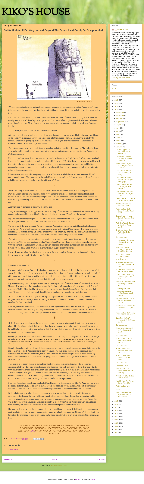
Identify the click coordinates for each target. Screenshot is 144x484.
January (119, 147)
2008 (117, 423)
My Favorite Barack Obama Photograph (124, 255)
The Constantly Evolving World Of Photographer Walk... (125, 264)
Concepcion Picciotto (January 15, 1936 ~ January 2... (124, 159)
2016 (117, 109)
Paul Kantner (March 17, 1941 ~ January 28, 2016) (125, 172)
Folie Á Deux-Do (122, 259)
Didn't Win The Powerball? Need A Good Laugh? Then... (125, 308)
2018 (117, 103)
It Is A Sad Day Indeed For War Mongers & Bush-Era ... (125, 283)
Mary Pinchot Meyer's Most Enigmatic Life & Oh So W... (124, 166)
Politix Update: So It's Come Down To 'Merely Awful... (125, 211)
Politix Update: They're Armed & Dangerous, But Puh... (124, 340)
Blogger (93, 479)
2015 (117, 401)
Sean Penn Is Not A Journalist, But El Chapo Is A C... (125, 320)
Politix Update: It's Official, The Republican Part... (125, 314)
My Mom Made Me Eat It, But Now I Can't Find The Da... (125, 301)
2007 (117, 426)
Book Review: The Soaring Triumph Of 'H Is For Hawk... (125, 242)
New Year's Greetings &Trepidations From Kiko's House (124, 394)
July (118, 128)
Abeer (118, 389)
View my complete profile (121, 78)
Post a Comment (12, 449)
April (118, 137)
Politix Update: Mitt (122, 386)
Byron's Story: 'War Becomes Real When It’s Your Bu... (124, 350)
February (119, 144)
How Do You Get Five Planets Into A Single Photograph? (124, 180)
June (118, 131)
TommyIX (78, 479)
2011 (117, 414)
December (120, 112)
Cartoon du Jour (122, 237)
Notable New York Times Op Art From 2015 (125, 382)
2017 (117, 106)
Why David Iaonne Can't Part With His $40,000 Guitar (124, 194)
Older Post (100, 459)
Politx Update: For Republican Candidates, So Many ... (125, 371)
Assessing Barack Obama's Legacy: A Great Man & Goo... (124, 249)
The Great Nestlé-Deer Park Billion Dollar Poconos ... (124, 232)
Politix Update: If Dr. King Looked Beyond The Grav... (125, 276)
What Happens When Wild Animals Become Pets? (125, 270)
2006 (117, 429)
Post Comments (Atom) (58, 465)
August (119, 125)
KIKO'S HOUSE (36, 12)
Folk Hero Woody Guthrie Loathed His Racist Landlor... (125, 225)
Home (54, 459)
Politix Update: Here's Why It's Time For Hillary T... (123, 357)
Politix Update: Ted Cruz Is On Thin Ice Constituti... (125, 200)
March (118, 140)
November (120, 115)
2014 (117, 404)
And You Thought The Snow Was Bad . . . (124, 205)
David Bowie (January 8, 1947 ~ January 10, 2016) (125, 330)
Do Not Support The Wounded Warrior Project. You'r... (123, 151)
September (120, 122)
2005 (117, 432)
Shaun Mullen (122, 29)
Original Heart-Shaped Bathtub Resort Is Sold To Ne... (125, 218)
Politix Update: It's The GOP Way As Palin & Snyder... (124, 187)
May (118, 134)
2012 (117, 410)
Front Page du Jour (123, 289)
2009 (117, 420)
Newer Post (8, 459)
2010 (117, 417)
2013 (117, 407)
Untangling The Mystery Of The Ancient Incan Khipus (124, 294)
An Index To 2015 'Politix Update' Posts (125, 377)
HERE (32, 431)
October (119, 118)
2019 (117, 100)
